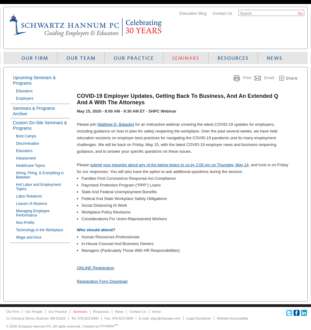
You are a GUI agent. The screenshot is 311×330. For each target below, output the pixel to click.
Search (246, 13)
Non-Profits (25, 223)
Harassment (26, 158)
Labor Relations (29, 196)
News (274, 58)
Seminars (185, 58)
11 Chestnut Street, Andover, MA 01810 (35, 318)
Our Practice (134, 58)
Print (247, 77)
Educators (24, 91)
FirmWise (109, 326)
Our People (33, 311)
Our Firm (35, 58)
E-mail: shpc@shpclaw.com (159, 318)
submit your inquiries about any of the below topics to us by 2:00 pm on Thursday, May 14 (169, 165)
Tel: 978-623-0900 (85, 318)
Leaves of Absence (31, 203)
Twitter (289, 313)
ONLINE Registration (95, 268)
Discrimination (27, 143)
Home (156, 311)
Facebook (296, 313)
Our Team (81, 58)
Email (269, 77)
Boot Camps (26, 136)
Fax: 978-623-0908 (118, 318)
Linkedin (304, 313)
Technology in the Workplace (39, 230)
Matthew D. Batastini (115, 124)
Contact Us (222, 13)
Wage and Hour (29, 237)
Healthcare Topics (30, 165)
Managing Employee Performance (32, 213)
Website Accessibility (232, 318)
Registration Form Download (102, 281)
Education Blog (192, 13)
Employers (24, 98)
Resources (233, 58)
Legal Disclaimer (198, 318)
